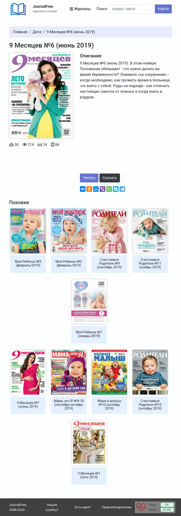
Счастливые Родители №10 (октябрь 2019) (150, 404)
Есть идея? (83, 507)
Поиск (101, 9)
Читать (89, 178)
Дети (37, 32)
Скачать (110, 178)
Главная (20, 32)
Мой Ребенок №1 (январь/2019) (89, 334)
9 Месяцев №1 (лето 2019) (89, 475)
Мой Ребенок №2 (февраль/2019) (69, 263)
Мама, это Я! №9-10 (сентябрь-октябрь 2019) (69, 404)
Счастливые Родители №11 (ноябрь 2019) (150, 263)
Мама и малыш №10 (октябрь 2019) (109, 404)
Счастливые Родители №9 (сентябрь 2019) (109, 263)
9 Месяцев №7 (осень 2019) (28, 404)
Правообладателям (116, 507)
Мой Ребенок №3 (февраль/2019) (28, 263)
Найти (163, 9)
